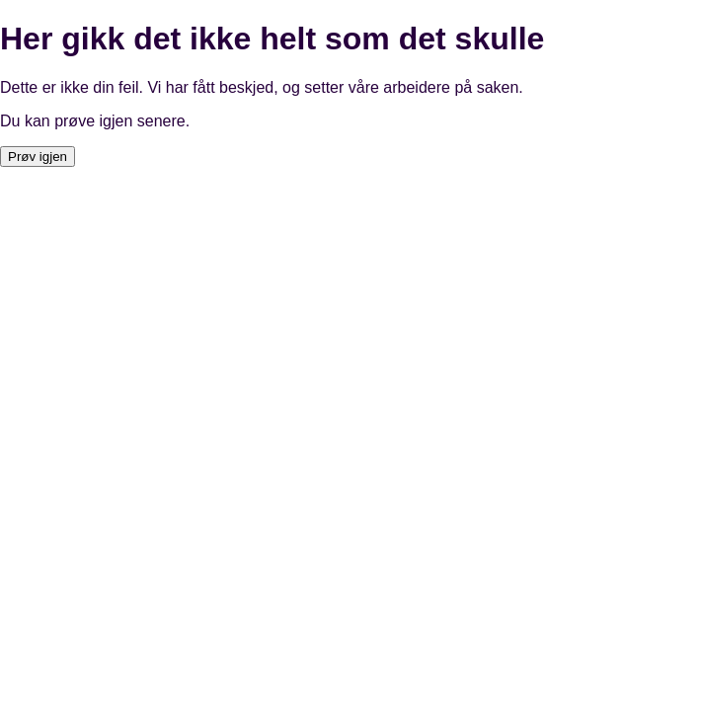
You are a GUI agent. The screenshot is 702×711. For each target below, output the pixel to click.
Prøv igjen (37, 156)
